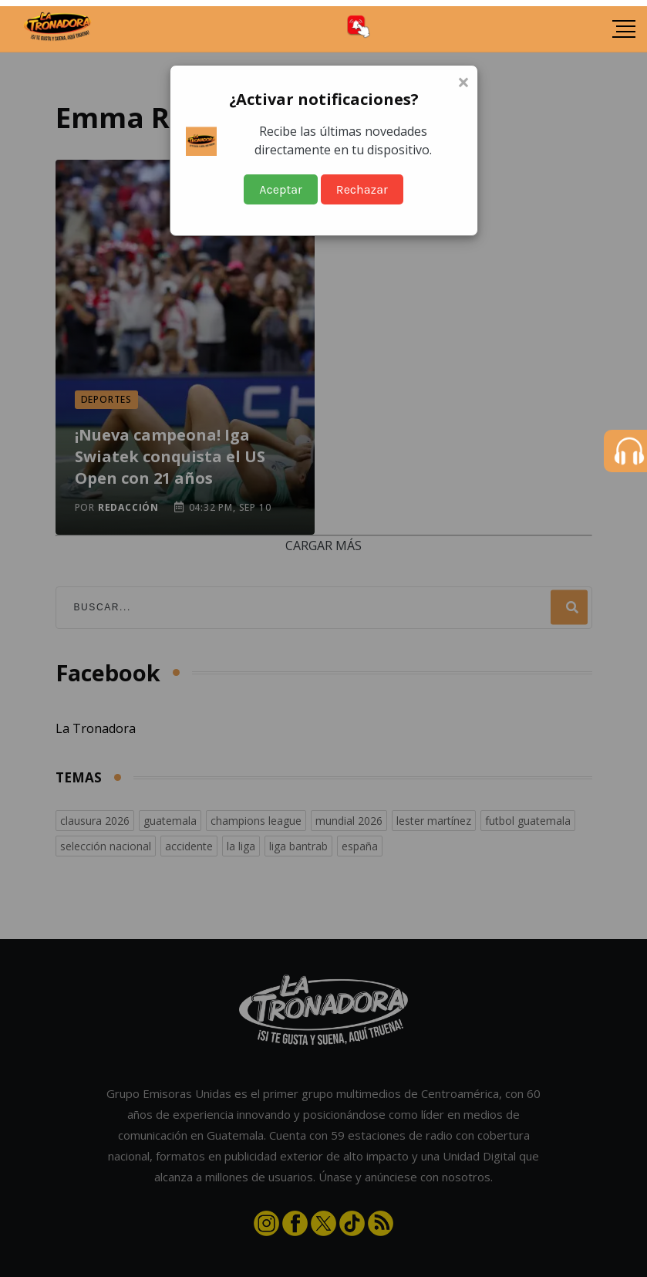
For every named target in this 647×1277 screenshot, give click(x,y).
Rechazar (362, 189)
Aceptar (280, 189)
